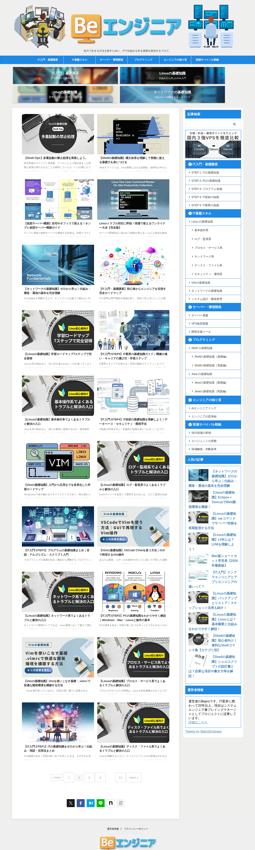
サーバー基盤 (199, 286)
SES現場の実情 (201, 397)
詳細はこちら (198, 677)
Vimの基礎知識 (200, 253)
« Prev (61, 760)
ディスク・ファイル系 (208, 239)
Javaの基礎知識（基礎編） (211, 350)
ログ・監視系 (202, 220)
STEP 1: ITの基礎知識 (205, 156)
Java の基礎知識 (201, 342)
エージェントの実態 (204, 405)
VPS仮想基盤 (199, 294)
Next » (130, 760)
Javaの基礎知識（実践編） (211, 356)
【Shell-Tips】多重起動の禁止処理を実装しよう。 (56, 142)
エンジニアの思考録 (204, 381)
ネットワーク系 (204, 233)
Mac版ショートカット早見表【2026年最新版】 (224, 521)
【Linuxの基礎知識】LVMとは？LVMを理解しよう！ (224, 504)
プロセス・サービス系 (208, 226)
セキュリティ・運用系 (208, 245)
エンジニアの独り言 (175, 59)
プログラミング (143, 59)
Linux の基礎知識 (202, 205)
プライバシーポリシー (136, 809)
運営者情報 (113, 809)
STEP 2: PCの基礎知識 (205, 164)
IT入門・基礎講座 (47, 59)
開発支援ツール (201, 303)
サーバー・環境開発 (111, 59)
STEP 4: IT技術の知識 (205, 181)
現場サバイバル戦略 (207, 59)
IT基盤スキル (79, 59)
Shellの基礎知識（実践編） (211, 333)
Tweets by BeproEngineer (203, 686)
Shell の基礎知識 (201, 319)
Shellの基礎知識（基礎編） (211, 327)
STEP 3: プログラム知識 (206, 173)
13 (118, 760)
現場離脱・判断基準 (204, 414)
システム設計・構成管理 (206, 270)
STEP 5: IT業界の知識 (205, 189)
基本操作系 (201, 213)
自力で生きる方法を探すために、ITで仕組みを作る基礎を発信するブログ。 (127, 838)
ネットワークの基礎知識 (206, 262)
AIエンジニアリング (203, 373)
